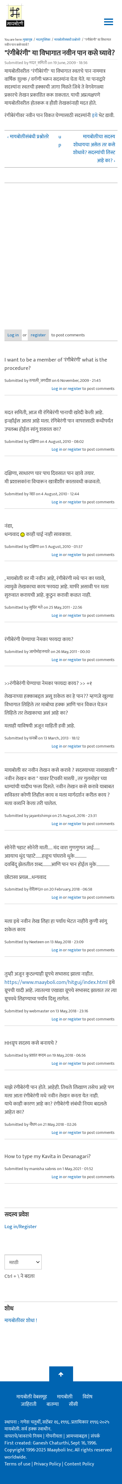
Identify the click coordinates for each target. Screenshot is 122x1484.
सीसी (73, 1404)
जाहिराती (28, 1404)
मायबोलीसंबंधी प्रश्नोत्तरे (67, 39)
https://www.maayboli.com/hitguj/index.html (56, 982)
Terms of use (17, 1464)
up (59, 141)
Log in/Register (20, 1226)
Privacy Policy (48, 1464)
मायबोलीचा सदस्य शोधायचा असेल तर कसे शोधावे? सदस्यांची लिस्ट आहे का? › (94, 149)
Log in (13, 335)
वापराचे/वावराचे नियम (23, 1436)
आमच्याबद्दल (77, 1436)
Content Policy (79, 1464)
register (38, 335)
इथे (95, 115)
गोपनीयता (55, 1436)
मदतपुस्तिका (43, 39)
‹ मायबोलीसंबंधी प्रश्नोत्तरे (28, 137)
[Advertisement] (61, 252)
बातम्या (53, 1404)
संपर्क (95, 1436)
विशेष (87, 1397)
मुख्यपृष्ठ (27, 39)
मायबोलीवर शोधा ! (20, 1320)
